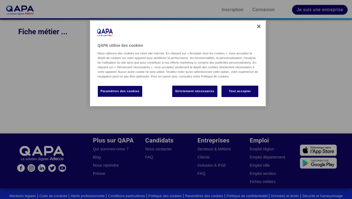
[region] (177, 63)
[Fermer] (259, 26)
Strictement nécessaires (194, 91)
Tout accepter (240, 91)
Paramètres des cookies (120, 91)
